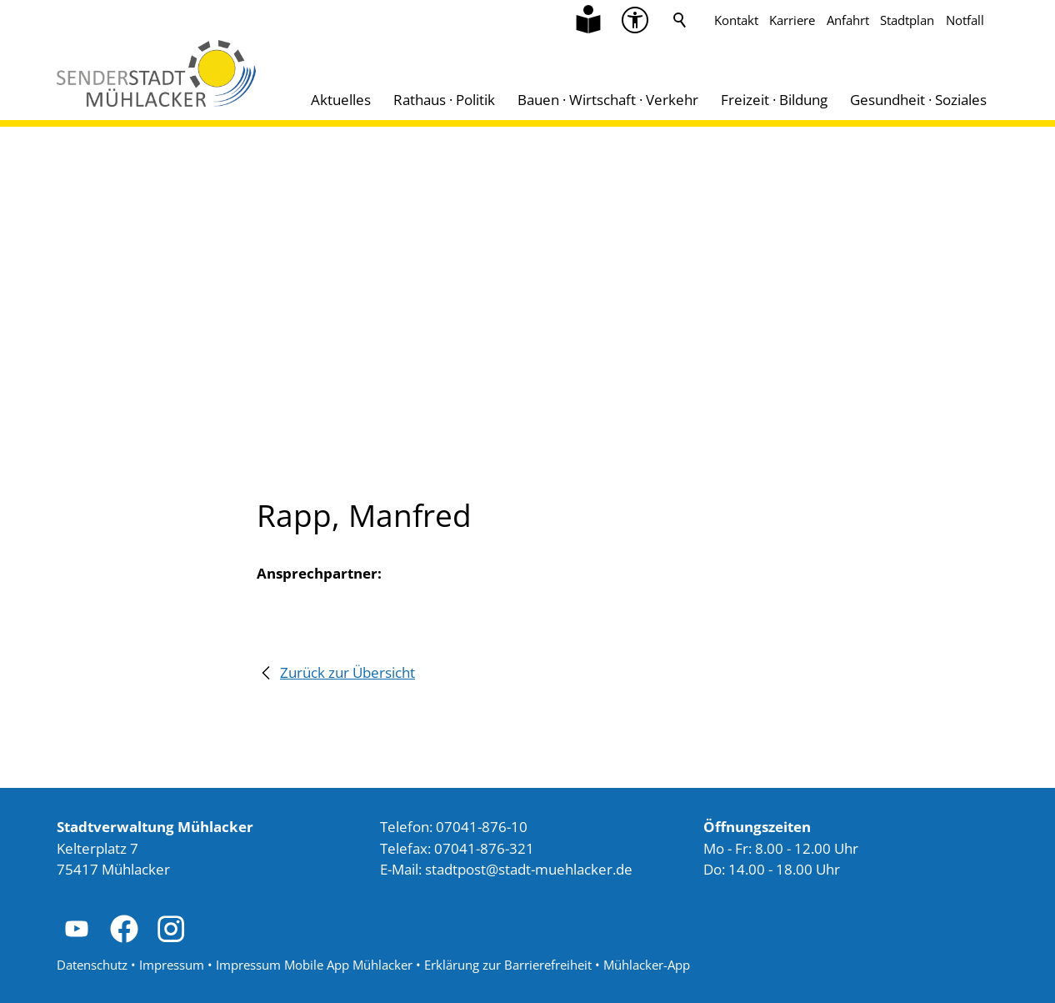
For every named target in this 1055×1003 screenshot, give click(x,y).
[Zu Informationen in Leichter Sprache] (588, 20)
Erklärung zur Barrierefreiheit (508, 964)
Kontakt (736, 20)
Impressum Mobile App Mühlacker (314, 964)
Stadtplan (907, 20)
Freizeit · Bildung (774, 99)
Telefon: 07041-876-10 (454, 826)
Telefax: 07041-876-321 (457, 848)
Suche (680, 20)
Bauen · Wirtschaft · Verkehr (608, 99)
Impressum (171, 964)
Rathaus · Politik (444, 99)
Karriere (792, 20)
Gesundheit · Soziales (918, 99)
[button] (77, 929)
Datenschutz (92, 964)
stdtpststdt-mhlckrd (528, 869)
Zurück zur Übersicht (347, 672)
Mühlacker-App (646, 964)
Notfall (965, 20)
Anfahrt (848, 20)
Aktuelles (341, 99)
